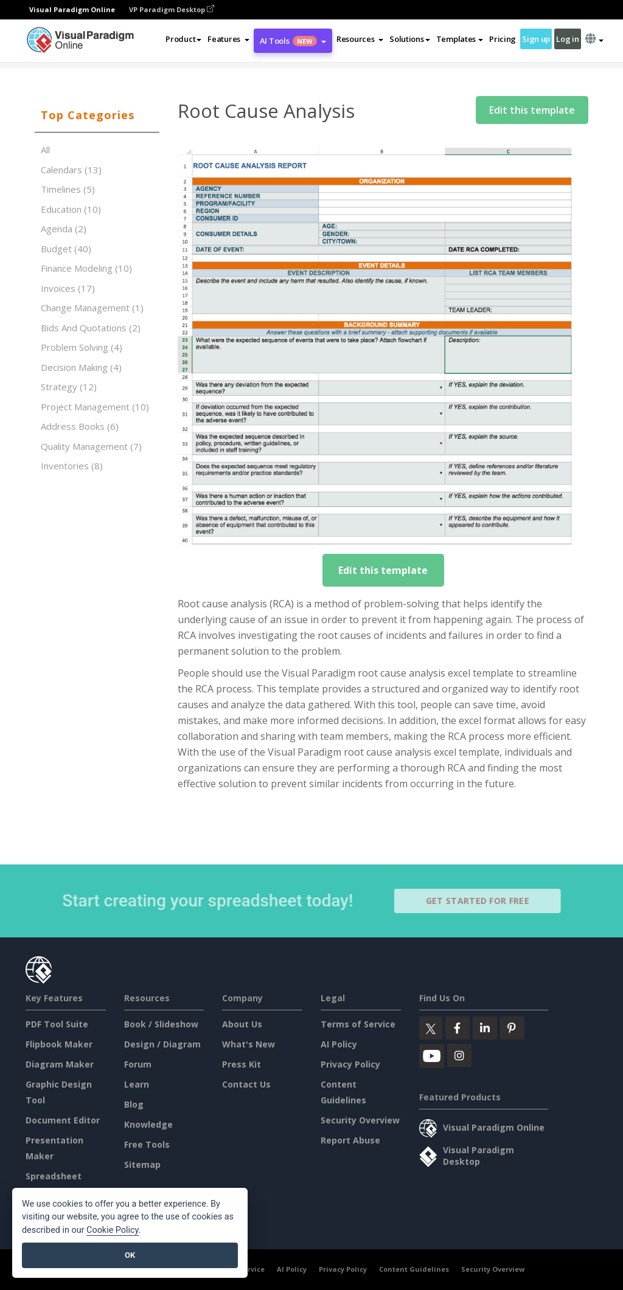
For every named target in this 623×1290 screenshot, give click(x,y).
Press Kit (241, 1064)
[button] (228, 39)
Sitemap (142, 1164)
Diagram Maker (60, 1064)
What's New (248, 1044)
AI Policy (339, 1044)
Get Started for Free (482, 900)
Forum (137, 1064)
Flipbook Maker (59, 1044)
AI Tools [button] (293, 40)
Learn (136, 1084)
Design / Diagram (162, 1044)
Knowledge (148, 1124)
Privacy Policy (350, 1064)
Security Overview (360, 1120)
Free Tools (147, 1144)
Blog (134, 1104)
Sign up (536, 38)
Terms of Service (358, 1024)
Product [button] (183, 38)
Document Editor (63, 1120)
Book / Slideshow (161, 1024)
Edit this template (532, 110)
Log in (567, 38)
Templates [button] (459, 38)
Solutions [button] (409, 38)
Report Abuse (350, 1140)
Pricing (502, 38)
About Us (242, 1024)
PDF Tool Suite (57, 1024)
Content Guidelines (414, 1269)
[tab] (97, 115)
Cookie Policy (112, 1230)
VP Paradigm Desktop (171, 9)
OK (130, 1255)
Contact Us (246, 1084)
